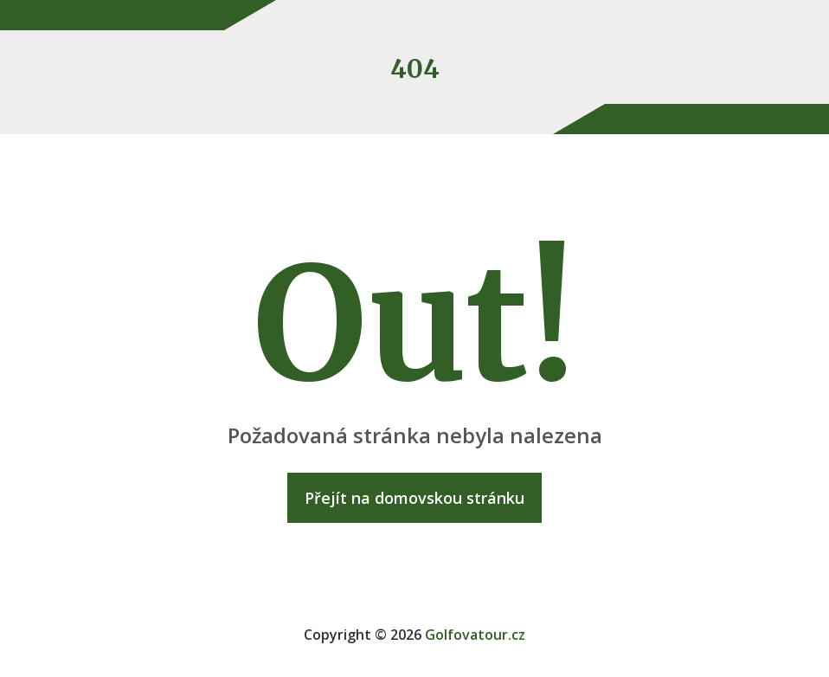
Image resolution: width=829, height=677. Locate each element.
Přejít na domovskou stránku (414, 497)
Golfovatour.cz (475, 634)
